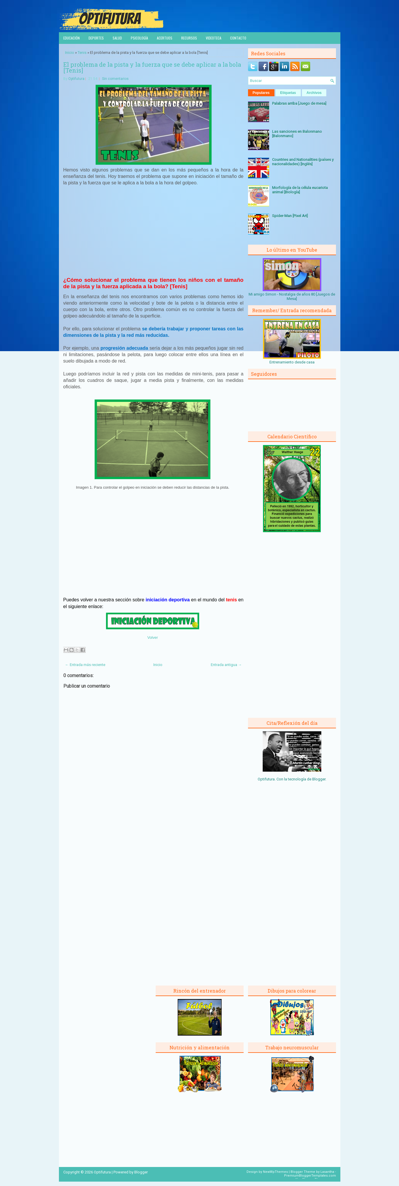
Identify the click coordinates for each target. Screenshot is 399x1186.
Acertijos (164, 37)
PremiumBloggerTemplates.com (310, 1176)
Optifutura (76, 79)
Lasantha (327, 1172)
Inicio (69, 52)
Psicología (139, 37)
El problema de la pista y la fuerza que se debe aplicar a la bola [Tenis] (152, 67)
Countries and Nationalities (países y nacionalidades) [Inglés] (303, 161)
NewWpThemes (275, 1172)
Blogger (318, 779)
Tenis (82, 52)
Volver (152, 637)
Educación (71, 37)
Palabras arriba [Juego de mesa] (299, 103)
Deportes (96, 37)
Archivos (314, 93)
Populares (261, 93)
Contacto (238, 37)
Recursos (189, 37)
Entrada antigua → (226, 664)
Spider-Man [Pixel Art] (290, 216)
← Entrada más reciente (85, 664)
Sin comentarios (115, 79)
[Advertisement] (153, 234)
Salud (117, 37)
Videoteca (213, 37)
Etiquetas (288, 93)
